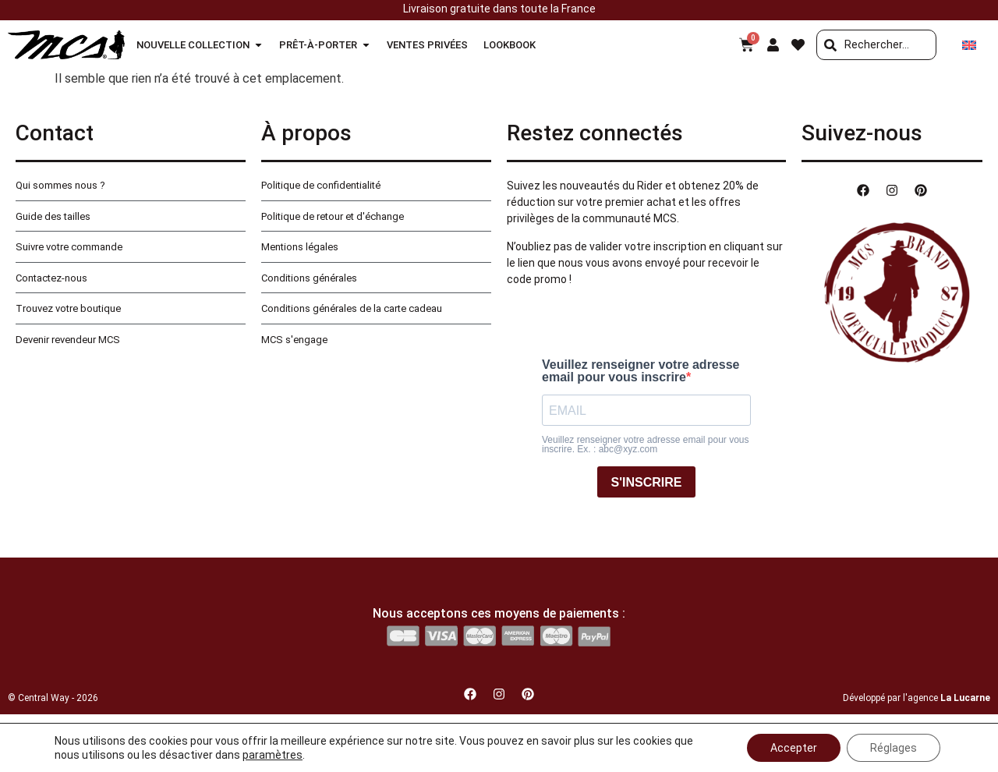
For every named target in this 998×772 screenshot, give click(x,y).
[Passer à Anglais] (969, 44)
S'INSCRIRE (646, 482)
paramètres (272, 755)
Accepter (793, 748)
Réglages (893, 748)
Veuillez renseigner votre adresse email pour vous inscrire (640, 371)
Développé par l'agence (916, 697)
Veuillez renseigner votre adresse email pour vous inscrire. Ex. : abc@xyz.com (645, 444)
